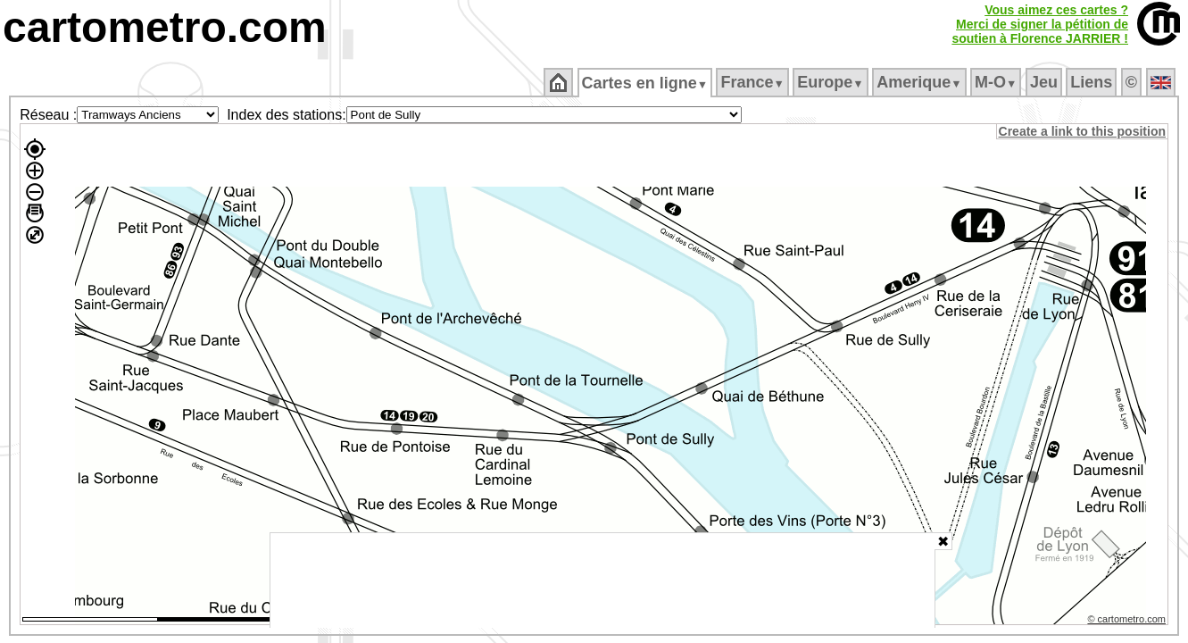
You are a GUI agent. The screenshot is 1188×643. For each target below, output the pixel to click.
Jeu (1045, 82)
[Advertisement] (602, 580)
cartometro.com (165, 27)
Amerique (920, 82)
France (753, 82)
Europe (832, 82)
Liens (1093, 82)
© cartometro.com (1128, 621)
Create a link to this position (1083, 131)
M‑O (997, 82)
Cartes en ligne (646, 83)
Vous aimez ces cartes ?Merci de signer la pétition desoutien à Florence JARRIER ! (1039, 24)
